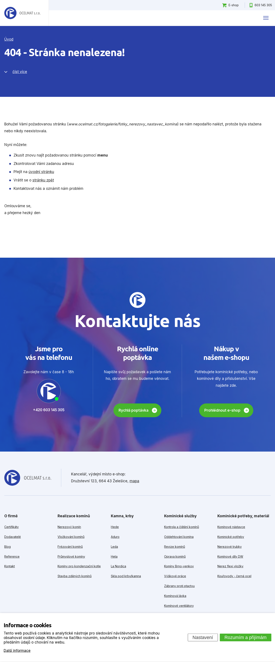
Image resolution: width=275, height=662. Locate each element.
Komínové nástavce (231, 527)
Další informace (17, 650)
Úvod (8, 39)
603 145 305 (263, 5)
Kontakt (9, 566)
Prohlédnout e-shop (222, 410)
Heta (114, 556)
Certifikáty (11, 527)
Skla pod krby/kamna (126, 576)
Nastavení (202, 637)
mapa (134, 481)
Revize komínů (174, 546)
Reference (12, 556)
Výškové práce (175, 576)
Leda (114, 546)
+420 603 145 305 (48, 410)
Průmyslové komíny (71, 556)
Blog (7, 546)
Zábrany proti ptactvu (179, 586)
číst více (19, 72)
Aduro (115, 537)
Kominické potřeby (230, 537)
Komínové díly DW (230, 556)
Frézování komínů (70, 546)
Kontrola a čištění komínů (181, 527)
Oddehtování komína (179, 537)
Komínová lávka (175, 596)
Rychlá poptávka (133, 410)
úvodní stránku (41, 172)
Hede (115, 527)
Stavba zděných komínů (75, 576)
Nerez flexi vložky (230, 566)
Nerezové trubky (229, 546)
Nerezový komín (69, 527)
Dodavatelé (12, 537)
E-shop (234, 5)
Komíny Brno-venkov (179, 566)
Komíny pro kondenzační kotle (79, 566)
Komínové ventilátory (179, 605)
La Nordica (118, 566)
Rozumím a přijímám (246, 637)
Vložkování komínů (71, 537)
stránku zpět (43, 180)
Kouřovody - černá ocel (234, 576)
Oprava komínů (175, 556)
